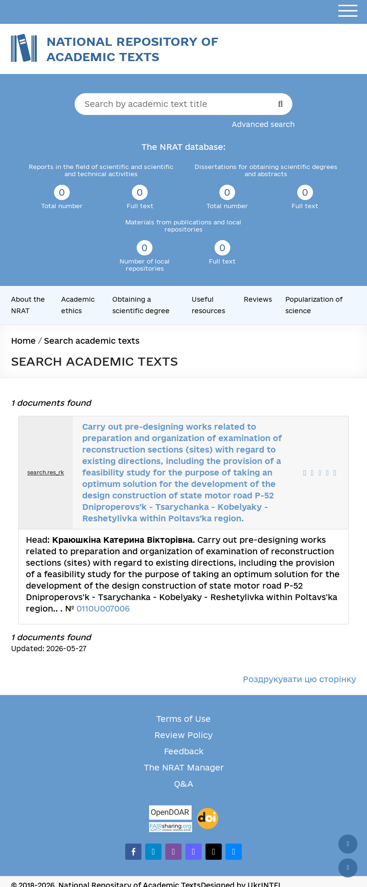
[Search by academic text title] (183, 104)
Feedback (184, 751)
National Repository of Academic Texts (132, 48)
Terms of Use (183, 718)
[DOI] (207, 818)
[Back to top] (347, 844)
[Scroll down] (347, 867)
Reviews (258, 299)
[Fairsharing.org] (170, 827)
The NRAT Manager (184, 767)
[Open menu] (347, 11)
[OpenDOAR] (170, 813)
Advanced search (263, 124)
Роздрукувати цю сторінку (299, 679)
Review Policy (183, 734)
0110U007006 (103, 608)
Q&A (183, 783)
